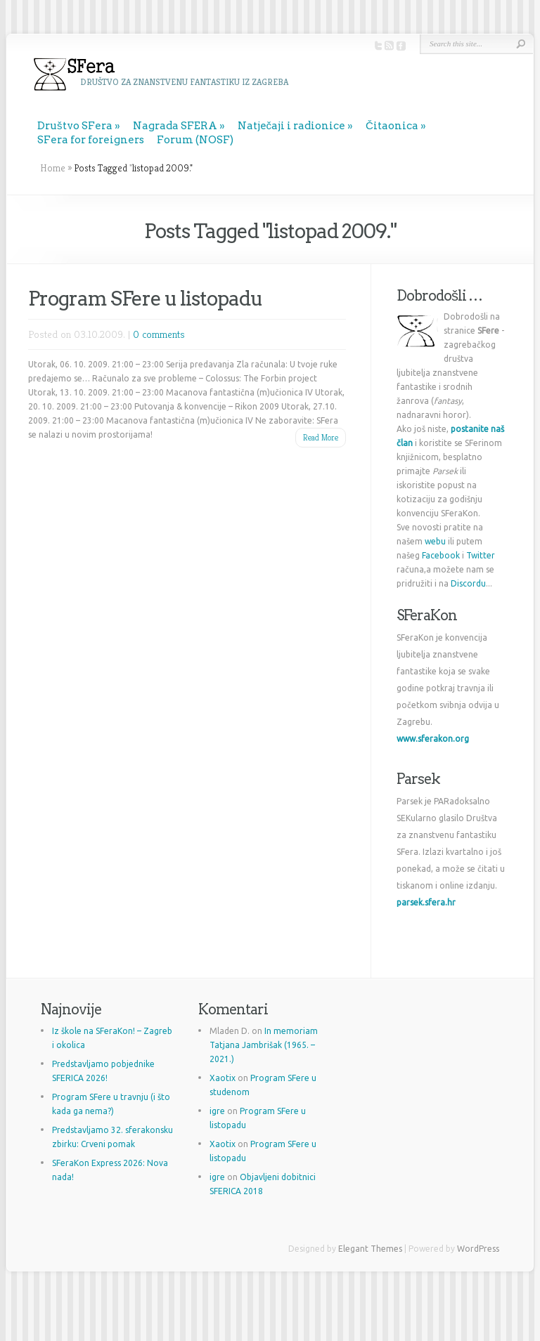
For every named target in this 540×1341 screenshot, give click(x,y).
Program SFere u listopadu (145, 298)
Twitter (480, 555)
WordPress (478, 1248)
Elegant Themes (370, 1248)
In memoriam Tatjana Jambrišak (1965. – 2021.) (264, 1045)
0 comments (159, 334)
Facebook (441, 555)
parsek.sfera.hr (426, 902)
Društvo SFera (74, 125)
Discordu (468, 583)
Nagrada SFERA (175, 125)
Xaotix (223, 1077)
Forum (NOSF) (195, 139)
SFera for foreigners (90, 139)
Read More (320, 437)
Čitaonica (392, 125)
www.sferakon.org (433, 738)
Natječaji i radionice (292, 125)
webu (435, 541)
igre (217, 1111)
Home (52, 168)
